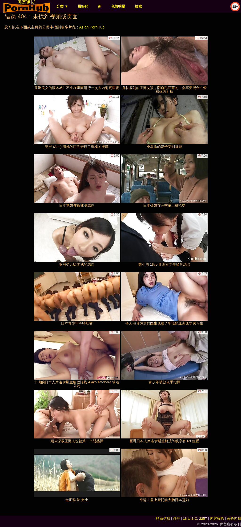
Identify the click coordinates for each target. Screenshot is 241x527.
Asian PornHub (91, 27)
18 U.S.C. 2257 (195, 518)
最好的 (83, 6)
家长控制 (234, 518)
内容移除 (217, 518)
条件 (176, 518)
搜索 (138, 6)
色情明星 (118, 6)
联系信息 (163, 518)
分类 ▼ (62, 6)
